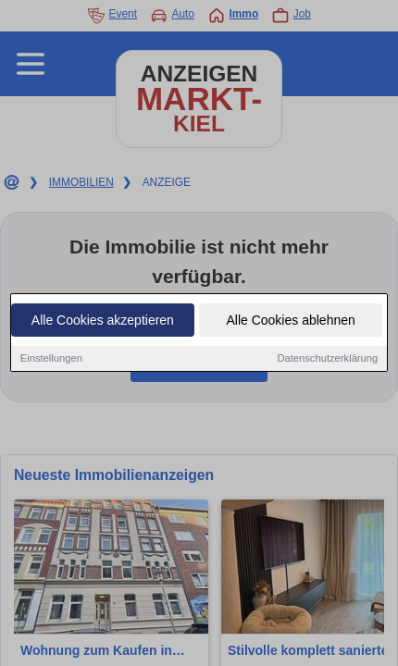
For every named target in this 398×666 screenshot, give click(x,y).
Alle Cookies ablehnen (290, 321)
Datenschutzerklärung (327, 358)
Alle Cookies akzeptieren (102, 321)
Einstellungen (51, 358)
